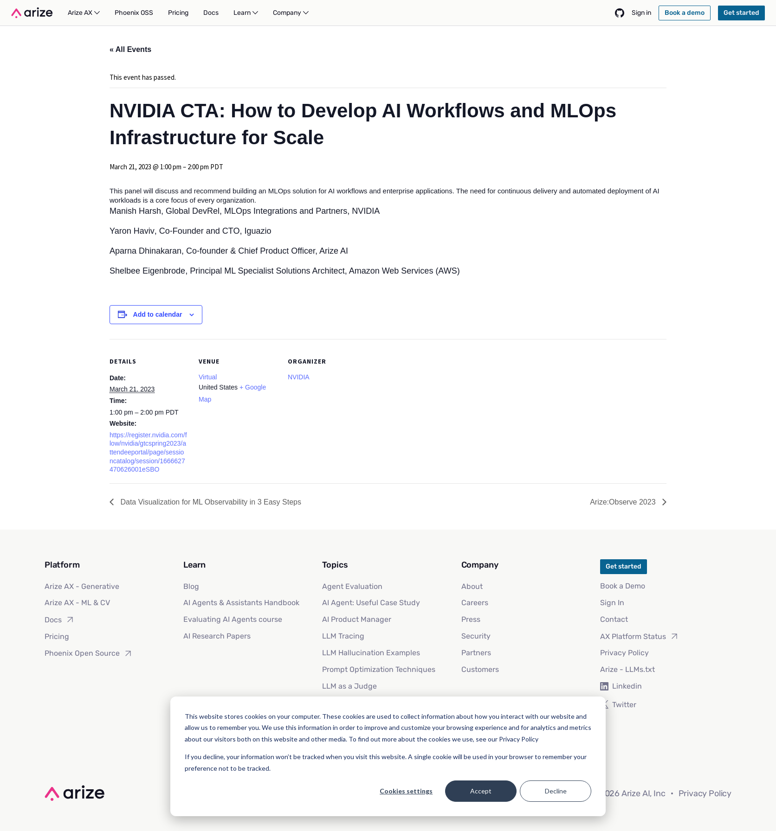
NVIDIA (299, 377)
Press (470, 619)
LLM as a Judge (349, 686)
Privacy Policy (624, 652)
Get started (623, 566)
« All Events (130, 49)
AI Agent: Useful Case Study (371, 602)
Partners (476, 652)
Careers (474, 602)
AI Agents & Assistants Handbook (241, 602)
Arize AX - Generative (82, 586)
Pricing (57, 636)
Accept (480, 791)
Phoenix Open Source (89, 653)
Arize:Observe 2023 (624, 502)
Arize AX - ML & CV (77, 602)
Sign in (641, 13)
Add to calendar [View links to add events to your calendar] (157, 314)
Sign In (612, 602)
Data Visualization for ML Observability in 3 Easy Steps (209, 502)
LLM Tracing (343, 636)
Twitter (618, 704)
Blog (191, 586)
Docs (60, 619)
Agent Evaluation (352, 586)
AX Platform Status (639, 636)
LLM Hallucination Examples (371, 652)
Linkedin (621, 686)
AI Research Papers (217, 636)
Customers (480, 669)
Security (476, 636)
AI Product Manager (356, 619)
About (472, 586)
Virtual (208, 377)
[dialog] (388, 756)
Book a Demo (622, 586)
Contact (614, 619)
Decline (556, 791)
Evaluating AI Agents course (232, 619)
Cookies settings (406, 791)
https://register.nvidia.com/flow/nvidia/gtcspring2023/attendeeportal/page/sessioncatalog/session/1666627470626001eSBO (148, 452)
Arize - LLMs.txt (627, 669)
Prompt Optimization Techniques (378, 669)
